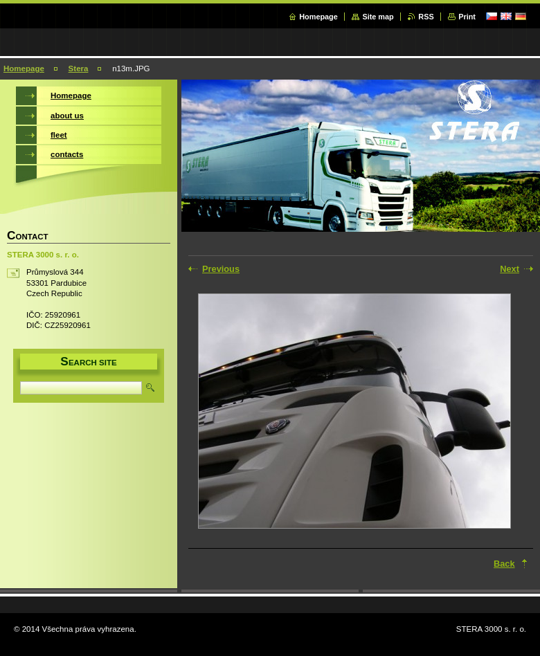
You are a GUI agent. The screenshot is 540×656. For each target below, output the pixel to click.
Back (504, 563)
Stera (79, 68)
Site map (377, 16)
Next (509, 269)
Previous (221, 269)
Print (467, 16)
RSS (425, 16)
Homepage (318, 16)
